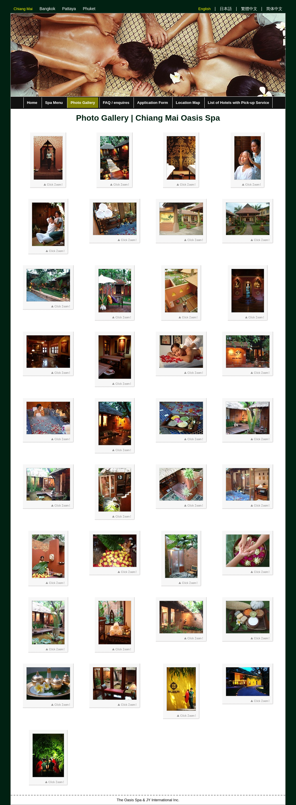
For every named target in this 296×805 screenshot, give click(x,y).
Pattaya (69, 8)
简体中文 (274, 8)
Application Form (152, 102)
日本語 (226, 8)
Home (32, 102)
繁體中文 (249, 8)
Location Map (188, 102)
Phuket (89, 8)
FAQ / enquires (116, 102)
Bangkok (47, 8)
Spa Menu (54, 102)
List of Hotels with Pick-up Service (238, 102)
